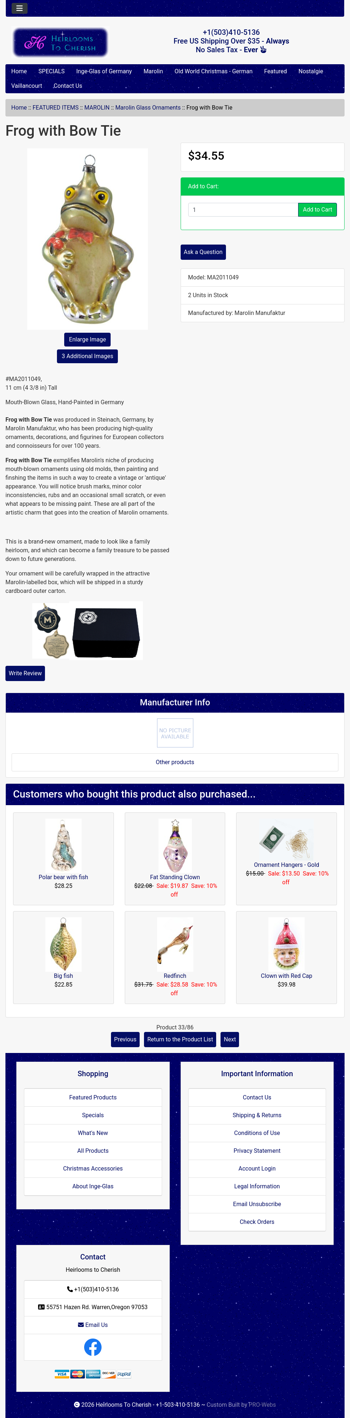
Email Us (93, 1324)
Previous (125, 1039)
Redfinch (175, 975)
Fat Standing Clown (175, 877)
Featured (275, 71)
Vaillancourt (26, 85)
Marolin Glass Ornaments (148, 107)
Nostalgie (310, 71)
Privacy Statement (257, 1150)
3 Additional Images (87, 356)
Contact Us (68, 85)
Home (19, 71)
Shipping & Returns (256, 1115)
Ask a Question (203, 252)
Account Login (257, 1168)
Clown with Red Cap (286, 975)
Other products (175, 762)
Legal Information (257, 1186)
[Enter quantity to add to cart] (243, 210)
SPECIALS (51, 71)
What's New (93, 1133)
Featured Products (93, 1097)
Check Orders (257, 1221)
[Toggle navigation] (20, 8)
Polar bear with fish (63, 877)
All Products (92, 1150)
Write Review (25, 673)
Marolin (153, 71)
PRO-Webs (262, 1404)
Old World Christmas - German (213, 71)
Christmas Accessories (93, 1168)
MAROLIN (97, 107)
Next (230, 1039)
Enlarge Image (87, 339)
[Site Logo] (62, 42)
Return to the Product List (180, 1039)
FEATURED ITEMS (56, 107)
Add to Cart (317, 209)
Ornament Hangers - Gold (286, 864)
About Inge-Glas (93, 1186)
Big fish (63, 975)
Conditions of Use (257, 1133)
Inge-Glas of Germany (104, 71)
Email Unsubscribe (257, 1204)
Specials (93, 1115)
